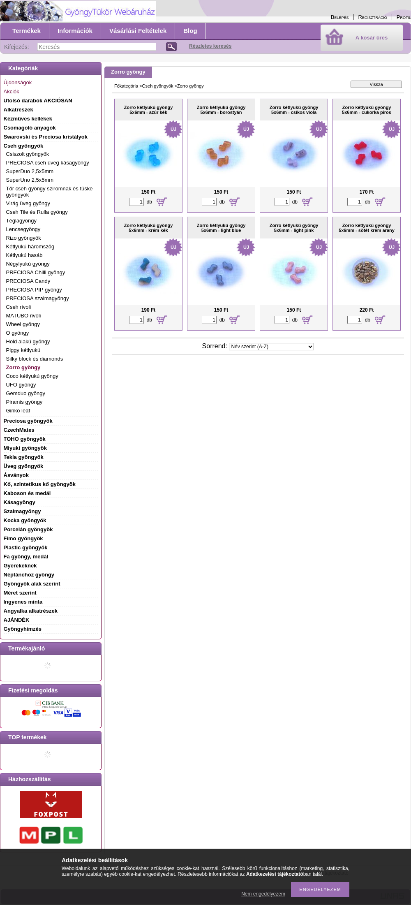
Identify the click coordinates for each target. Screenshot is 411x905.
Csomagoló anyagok (30, 128)
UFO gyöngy (21, 385)
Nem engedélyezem (263, 894)
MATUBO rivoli (23, 315)
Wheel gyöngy (23, 324)
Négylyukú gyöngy (28, 264)
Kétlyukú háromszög (30, 246)
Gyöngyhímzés (23, 629)
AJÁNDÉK (17, 620)
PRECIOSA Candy (28, 281)
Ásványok (16, 475)
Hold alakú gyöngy (28, 341)
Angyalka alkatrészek (31, 611)
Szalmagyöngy (22, 511)
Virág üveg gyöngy (28, 203)
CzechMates (19, 430)
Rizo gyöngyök (23, 238)
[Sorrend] (271, 346)
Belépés (340, 17)
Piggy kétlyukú (23, 350)
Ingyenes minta (23, 602)
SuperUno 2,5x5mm (30, 180)
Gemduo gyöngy (25, 393)
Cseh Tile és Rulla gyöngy (37, 212)
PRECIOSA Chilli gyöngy (35, 272)
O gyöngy (17, 333)
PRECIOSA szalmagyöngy (37, 298)
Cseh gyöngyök (157, 85)
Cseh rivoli (18, 307)
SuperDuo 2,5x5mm (30, 171)
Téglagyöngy (21, 221)
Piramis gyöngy (24, 402)
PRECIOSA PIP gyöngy (34, 290)
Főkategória (126, 85)
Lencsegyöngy (23, 229)
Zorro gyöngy (23, 367)
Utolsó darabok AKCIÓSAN (38, 100)
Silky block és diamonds (34, 359)
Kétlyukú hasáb (24, 255)
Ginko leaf (18, 410)
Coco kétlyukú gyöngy (32, 376)
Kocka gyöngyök (25, 520)
